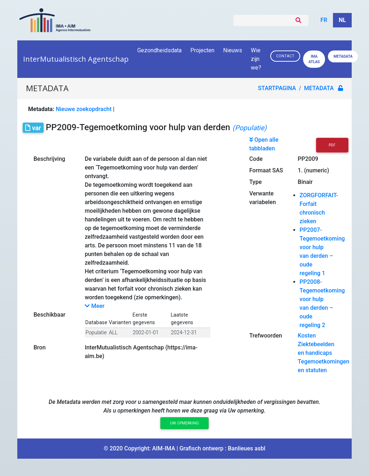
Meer (95, 306)
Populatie (96, 333)
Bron (40, 347)
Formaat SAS (266, 170)
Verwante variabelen (262, 198)
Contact (285, 56)
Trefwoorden (265, 335)
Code (256, 158)
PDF (332, 145)
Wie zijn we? (256, 59)
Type (255, 181)
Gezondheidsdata (159, 50)
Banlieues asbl (246, 448)
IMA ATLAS (314, 59)
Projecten (202, 50)
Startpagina (277, 88)
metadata (319, 88)
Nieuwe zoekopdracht (84, 109)
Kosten (307, 335)
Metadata (342, 56)
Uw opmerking (184, 423)
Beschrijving (49, 158)
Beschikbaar (49, 314)
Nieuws (232, 50)
